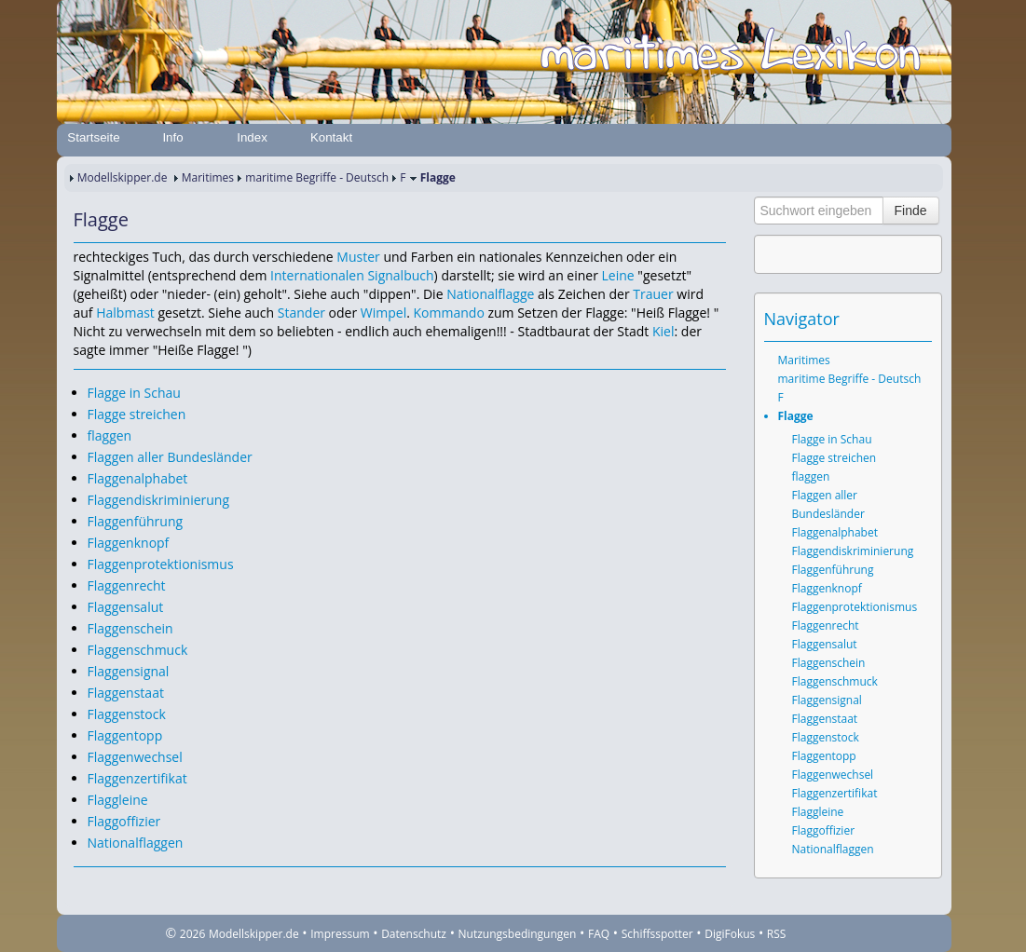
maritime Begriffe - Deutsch (317, 177)
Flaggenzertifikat (137, 778)
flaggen (110, 435)
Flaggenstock (127, 714)
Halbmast (125, 312)
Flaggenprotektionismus (161, 564)
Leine (618, 275)
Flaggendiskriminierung (159, 500)
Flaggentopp (125, 735)
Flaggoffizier (124, 821)
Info (172, 137)
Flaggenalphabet (138, 478)
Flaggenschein (130, 628)
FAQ (598, 934)
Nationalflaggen (136, 842)
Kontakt (331, 137)
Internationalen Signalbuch (352, 275)
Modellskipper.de (122, 177)
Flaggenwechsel (135, 757)
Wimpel (383, 312)
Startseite (93, 137)
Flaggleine (118, 800)
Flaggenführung (136, 521)
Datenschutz (413, 934)
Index (252, 137)
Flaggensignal (129, 671)
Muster (357, 256)
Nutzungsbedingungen (517, 934)
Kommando (449, 312)
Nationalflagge (490, 294)
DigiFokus (730, 934)
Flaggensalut (126, 607)
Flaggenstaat (126, 692)
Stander (301, 312)
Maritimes (208, 177)
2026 (192, 934)
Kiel (663, 331)
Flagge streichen (137, 414)
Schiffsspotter (657, 934)
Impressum (339, 934)
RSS (777, 934)
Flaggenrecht (127, 585)
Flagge (796, 416)
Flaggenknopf (129, 542)
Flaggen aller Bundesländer (170, 457)
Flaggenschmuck (138, 650)
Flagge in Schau (134, 392)
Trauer (653, 294)
